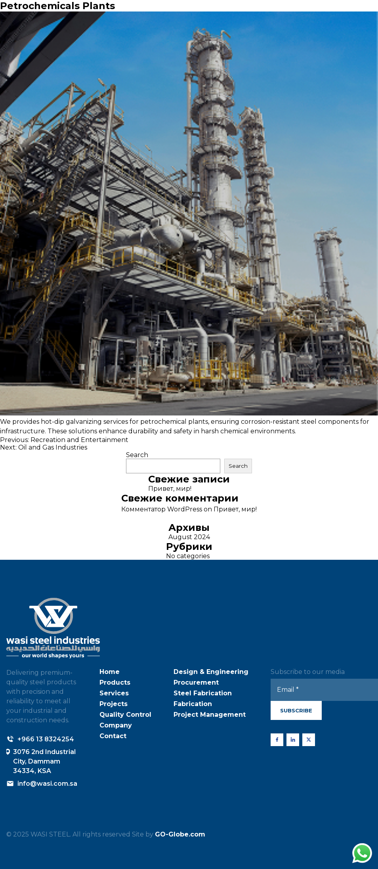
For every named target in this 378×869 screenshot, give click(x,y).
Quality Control (125, 714)
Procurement (196, 682)
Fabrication (193, 704)
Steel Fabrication (203, 693)
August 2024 (189, 537)
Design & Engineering (211, 672)
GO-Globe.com (180, 834)
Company (115, 725)
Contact (112, 736)
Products (114, 682)
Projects (113, 704)
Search (137, 455)
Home (109, 672)
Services (114, 693)
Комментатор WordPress (161, 509)
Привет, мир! (169, 488)
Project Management (210, 714)
